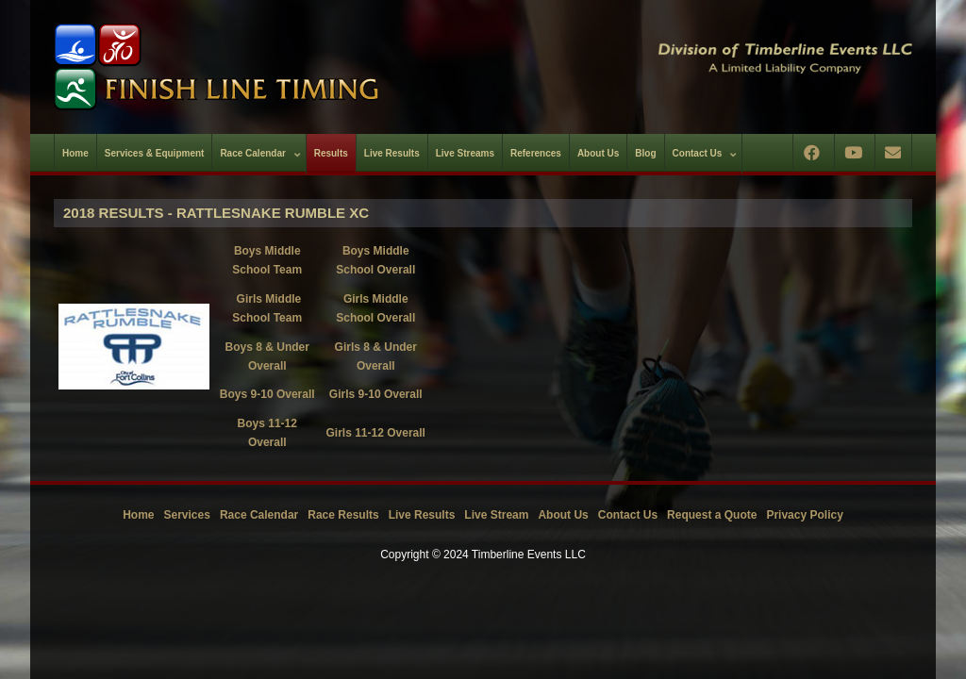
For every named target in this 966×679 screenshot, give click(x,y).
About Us (563, 515)
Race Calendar (259, 515)
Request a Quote (712, 515)
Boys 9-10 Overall (267, 394)
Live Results (422, 515)
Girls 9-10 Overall (376, 394)
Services (187, 515)
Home (138, 515)
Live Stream (496, 515)
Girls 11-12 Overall (375, 432)
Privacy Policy (804, 515)
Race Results (343, 515)
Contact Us (628, 515)
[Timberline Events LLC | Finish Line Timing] (256, 67)
